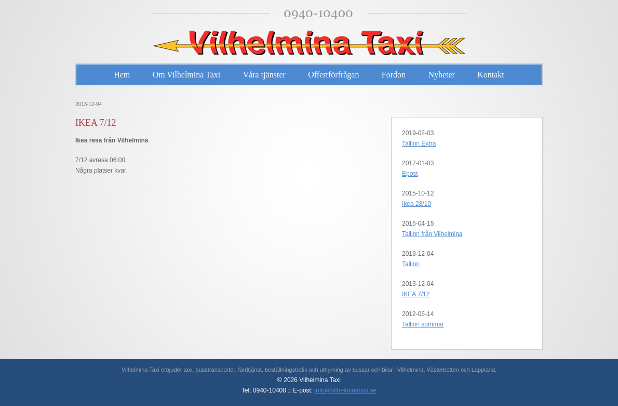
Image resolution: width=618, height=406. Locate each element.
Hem (122, 74)
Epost (410, 173)
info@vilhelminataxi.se (346, 390)
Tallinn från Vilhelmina (432, 234)
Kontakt (490, 74)
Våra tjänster (264, 74)
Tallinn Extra (419, 143)
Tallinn (411, 264)
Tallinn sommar (423, 324)
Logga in (309, 400)
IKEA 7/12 (415, 294)
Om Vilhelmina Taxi (187, 74)
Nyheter (441, 74)
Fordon (394, 74)
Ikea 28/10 (416, 203)
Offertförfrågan (333, 74)
